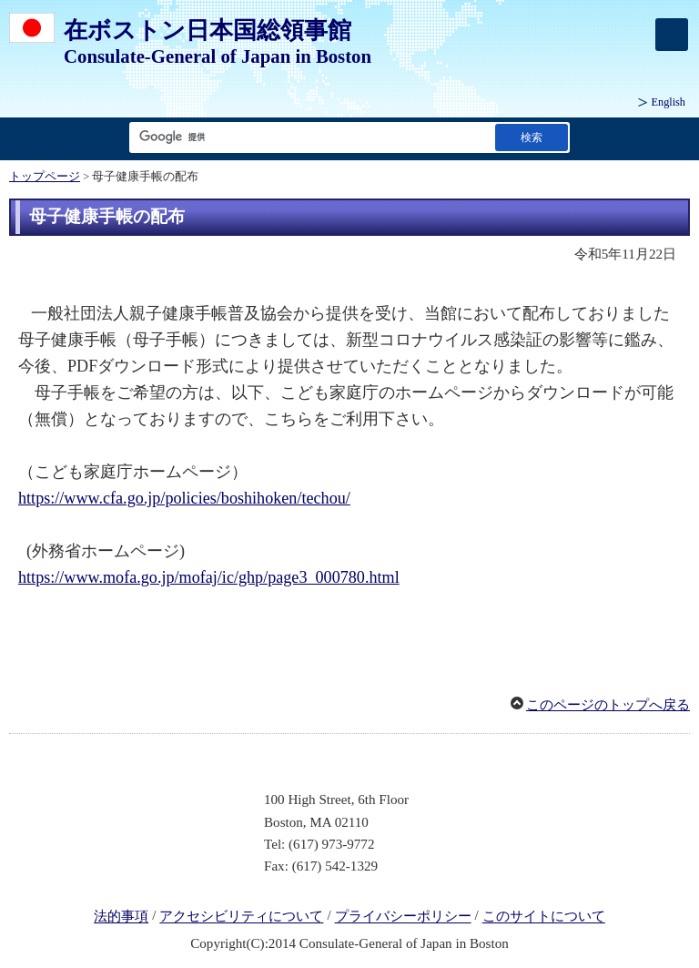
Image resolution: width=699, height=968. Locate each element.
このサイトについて (543, 917)
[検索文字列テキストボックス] (308, 137)
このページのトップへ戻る (608, 705)
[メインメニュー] (671, 34)
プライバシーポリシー (403, 917)
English (668, 102)
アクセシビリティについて (241, 917)
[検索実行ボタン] (531, 137)
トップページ (44, 176)
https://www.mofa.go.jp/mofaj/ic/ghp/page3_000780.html (209, 577)
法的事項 (121, 917)
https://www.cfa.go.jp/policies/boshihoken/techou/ (184, 498)
